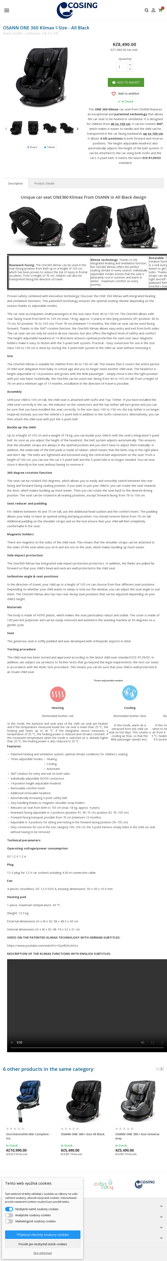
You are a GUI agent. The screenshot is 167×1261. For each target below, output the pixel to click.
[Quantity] (122, 67)
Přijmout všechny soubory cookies (43, 1234)
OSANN (17, 33)
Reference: (34, 33)
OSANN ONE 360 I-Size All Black (83, 1134)
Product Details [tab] (44, 183)
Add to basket (126, 82)
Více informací (42, 1253)
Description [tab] (15, 183)
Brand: (7, 33)
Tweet (49, 147)
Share (32, 147)
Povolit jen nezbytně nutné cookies (42, 1244)
